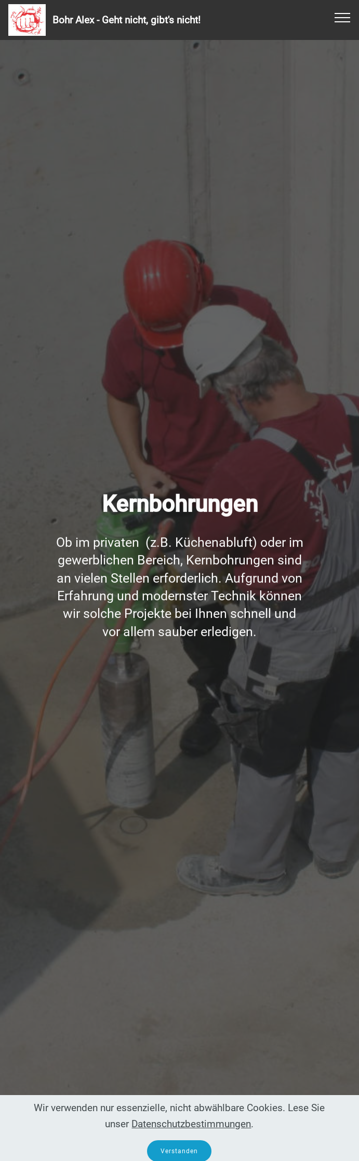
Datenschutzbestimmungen (191, 1134)
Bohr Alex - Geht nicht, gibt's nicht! (126, 20)
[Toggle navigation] (343, 17)
